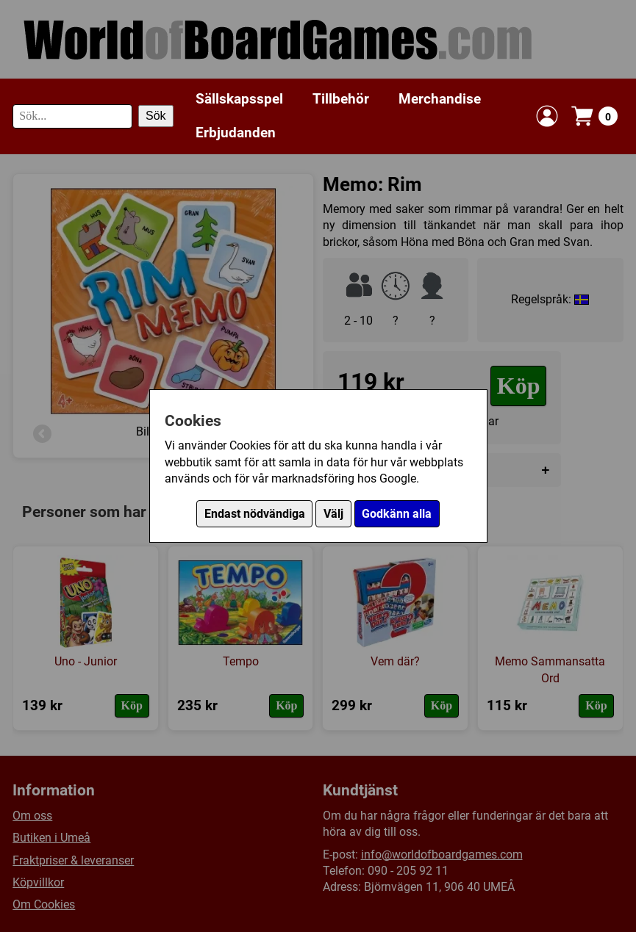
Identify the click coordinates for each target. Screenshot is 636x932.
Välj (333, 514)
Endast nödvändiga (254, 514)
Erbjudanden (236, 132)
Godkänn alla (397, 514)
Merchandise (440, 98)
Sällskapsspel (239, 98)
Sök (156, 115)
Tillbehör (340, 98)
